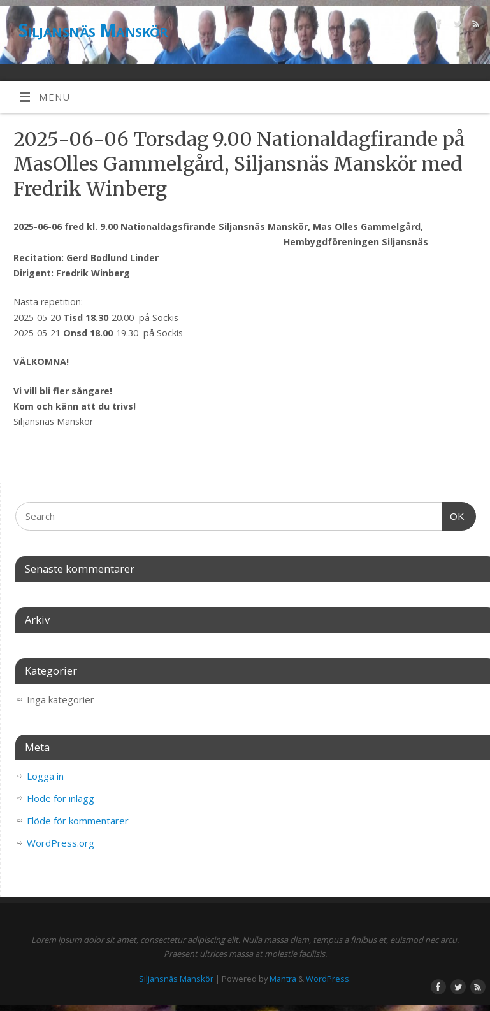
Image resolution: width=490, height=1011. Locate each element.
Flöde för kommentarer (78, 820)
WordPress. (328, 978)
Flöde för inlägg (60, 798)
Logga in (45, 776)
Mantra (283, 978)
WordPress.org (60, 842)
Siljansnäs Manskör (93, 30)
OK (453, 515)
